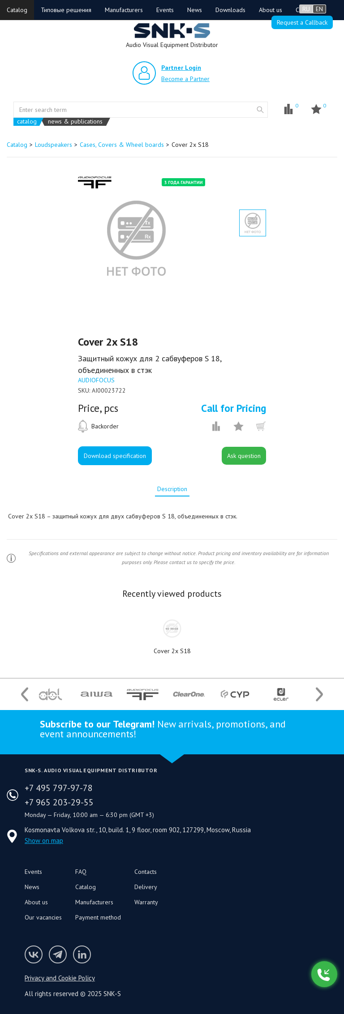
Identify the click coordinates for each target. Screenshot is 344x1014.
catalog (27, 121)
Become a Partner (185, 79)
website (260, 109)
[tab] (172, 489)
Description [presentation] (172, 489)
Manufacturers (124, 10)
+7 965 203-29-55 (59, 802)
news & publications (75, 121)
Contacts (145, 872)
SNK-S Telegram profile (58, 954)
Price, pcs (98, 408)
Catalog (17, 10)
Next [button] (319, 694)
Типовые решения (66, 10)
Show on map (44, 840)
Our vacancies (43, 917)
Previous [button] (24, 694)
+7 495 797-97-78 (59, 788)
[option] (136, 238)
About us (270, 10)
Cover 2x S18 (172, 651)
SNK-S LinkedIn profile (82, 954)
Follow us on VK (34, 954)
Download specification (115, 456)
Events (165, 10)
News (194, 10)
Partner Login (181, 68)
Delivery (145, 887)
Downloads (230, 10)
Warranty (146, 902)
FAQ (80, 872)
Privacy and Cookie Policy (60, 978)
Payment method (98, 917)
